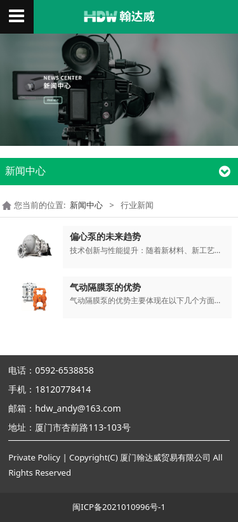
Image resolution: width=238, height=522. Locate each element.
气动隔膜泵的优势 (105, 287)
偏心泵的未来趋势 (105, 236)
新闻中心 (86, 205)
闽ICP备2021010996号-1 (118, 506)
